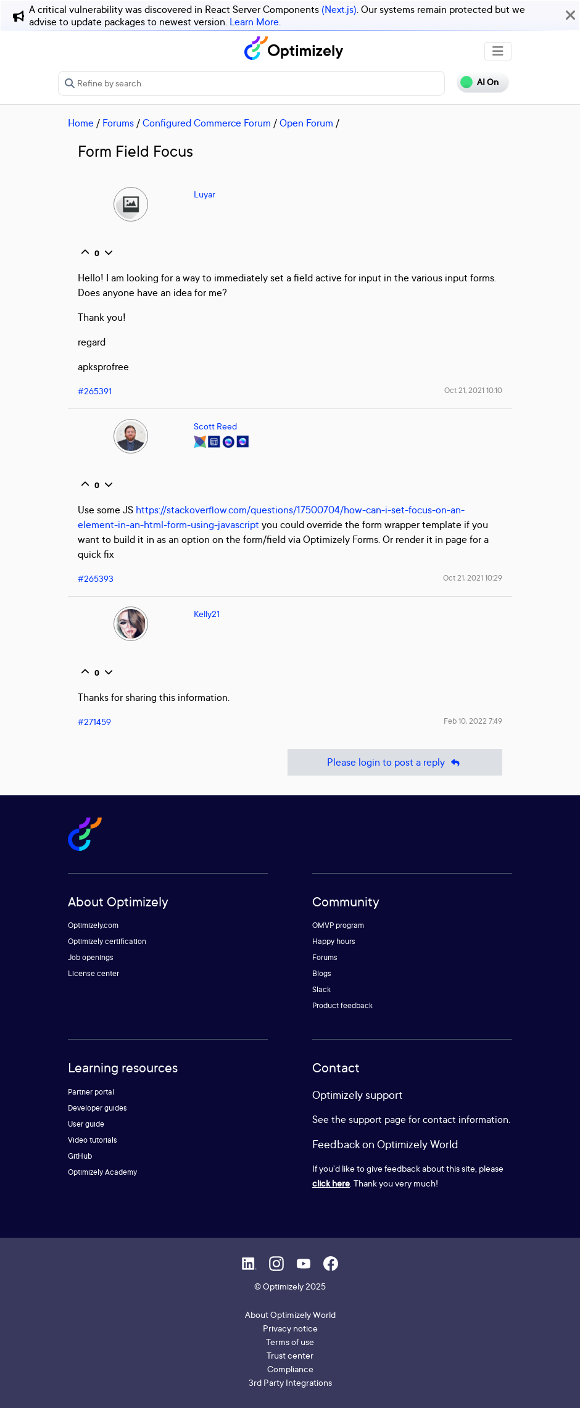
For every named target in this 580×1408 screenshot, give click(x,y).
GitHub (80, 1156)
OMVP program (338, 925)
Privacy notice (290, 1328)
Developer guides (97, 1108)
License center (93, 973)
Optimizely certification (107, 941)
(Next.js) (339, 9)
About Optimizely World (290, 1314)
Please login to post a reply (395, 762)
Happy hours (333, 941)
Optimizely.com (93, 925)
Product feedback (342, 1005)
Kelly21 (207, 613)
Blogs (321, 973)
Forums (118, 123)
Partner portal (91, 1092)
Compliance (290, 1369)
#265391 (95, 391)
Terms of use (290, 1342)
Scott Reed (215, 426)
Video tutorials (92, 1140)
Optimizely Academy (102, 1172)
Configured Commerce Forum (207, 123)
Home (81, 123)
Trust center (290, 1355)
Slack (321, 989)
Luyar (204, 194)
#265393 (96, 578)
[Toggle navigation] (498, 51)
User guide (86, 1124)
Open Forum (306, 123)
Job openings (91, 957)
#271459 (94, 721)
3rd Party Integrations (290, 1382)
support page (377, 1119)
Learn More (254, 21)
